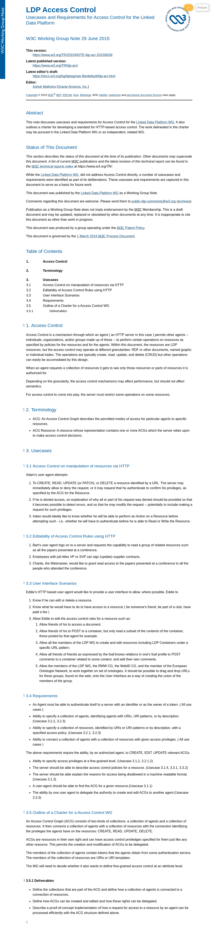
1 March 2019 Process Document (106, 236)
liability (103, 95)
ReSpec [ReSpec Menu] (202, 7)
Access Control (55, 261)
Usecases (50, 280)
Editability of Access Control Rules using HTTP (77, 290)
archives (184, 201)
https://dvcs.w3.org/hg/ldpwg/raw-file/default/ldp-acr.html (74, 76)
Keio (76, 95)
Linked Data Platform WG (99, 193)
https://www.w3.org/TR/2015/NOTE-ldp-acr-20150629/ (73, 55)
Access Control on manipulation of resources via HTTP (83, 285)
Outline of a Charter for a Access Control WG (76, 306)
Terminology (53, 271)
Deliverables (58, 311)
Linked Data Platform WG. (155, 122)
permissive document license (144, 95)
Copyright (32, 95)
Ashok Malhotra (44, 86)
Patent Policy (130, 228)
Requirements (53, 301)
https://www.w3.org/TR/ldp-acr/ (55, 65)
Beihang (85, 95)
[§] (23, 327)
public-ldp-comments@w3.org (154, 201)
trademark (115, 95)
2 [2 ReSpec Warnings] (188, 7)
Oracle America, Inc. (73, 86)
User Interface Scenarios (61, 295)
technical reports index (52, 166)
